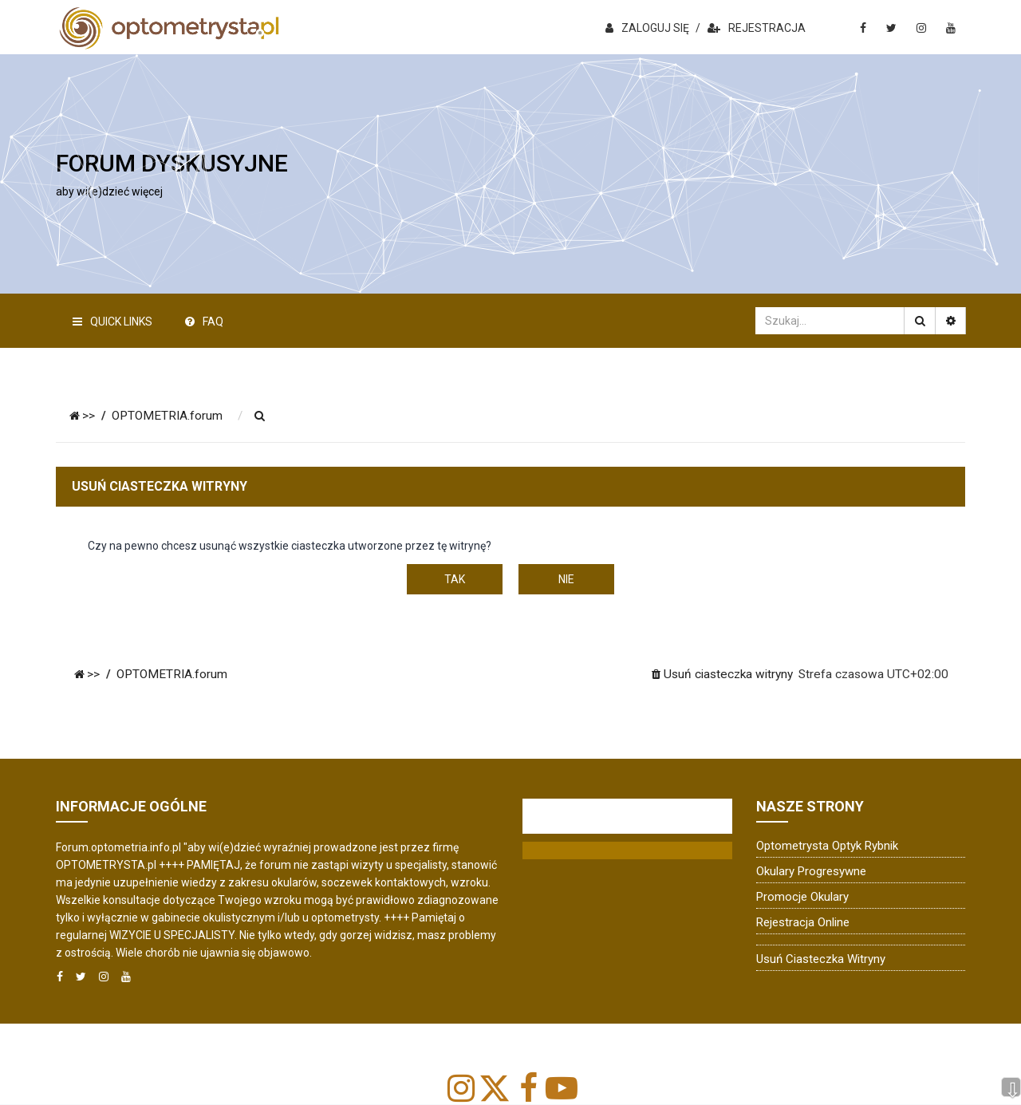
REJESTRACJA (757, 28)
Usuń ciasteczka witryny (820, 959)
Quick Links (112, 321)
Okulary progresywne (811, 871)
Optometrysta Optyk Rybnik (827, 846)
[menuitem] (260, 416)
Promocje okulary (802, 897)
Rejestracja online (803, 922)
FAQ (204, 321)
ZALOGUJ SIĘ (647, 28)
